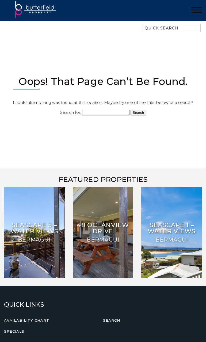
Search (111, 320)
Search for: (70, 112)
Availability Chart (26, 320)
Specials (14, 331)
